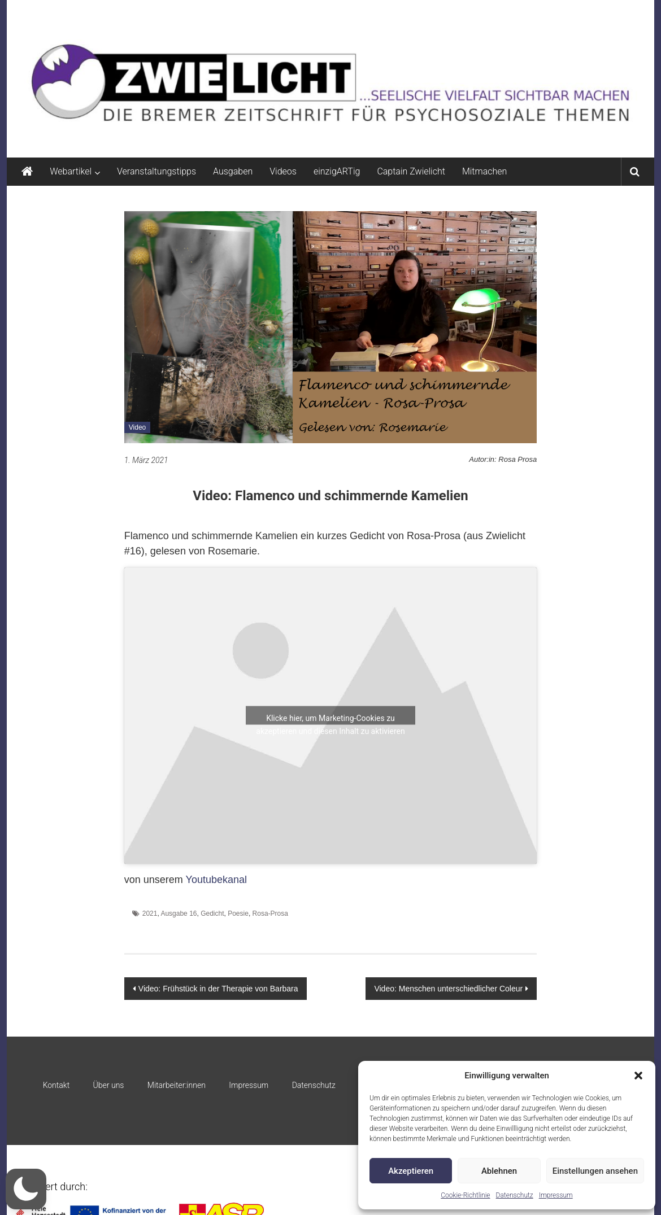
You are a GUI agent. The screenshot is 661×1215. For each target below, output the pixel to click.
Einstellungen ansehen (595, 1171)
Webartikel (71, 171)
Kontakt (56, 1085)
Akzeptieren (410, 1171)
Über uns (108, 1085)
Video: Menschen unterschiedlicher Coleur (448, 988)
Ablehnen (499, 1171)
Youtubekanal (216, 879)
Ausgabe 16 (178, 913)
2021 (150, 913)
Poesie (238, 913)
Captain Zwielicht (411, 171)
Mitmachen (484, 171)
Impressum (556, 1195)
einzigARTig (337, 171)
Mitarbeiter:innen (176, 1085)
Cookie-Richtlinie (465, 1195)
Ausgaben (233, 171)
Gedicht (212, 913)
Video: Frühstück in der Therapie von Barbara (218, 988)
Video (137, 427)
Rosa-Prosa (270, 913)
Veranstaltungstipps (156, 171)
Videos (283, 171)
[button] (638, 1075)
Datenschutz (514, 1195)
